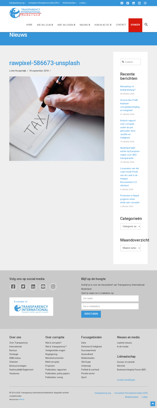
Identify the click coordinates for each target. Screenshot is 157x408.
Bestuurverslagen (18, 366)
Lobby (82, 3)
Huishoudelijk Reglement (21, 369)
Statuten (13, 362)
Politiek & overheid (90, 369)
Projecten (50, 366)
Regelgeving (51, 354)
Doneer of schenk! (126, 362)
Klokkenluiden (69, 3)
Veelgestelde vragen (55, 350)
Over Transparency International (18, 345)
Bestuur (13, 350)
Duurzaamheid (88, 350)
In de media (122, 346)
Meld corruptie (52, 362)
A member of (31, 307)
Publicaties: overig (54, 377)
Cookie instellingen (126, 380)
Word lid (121, 366)
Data (83, 343)
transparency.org (16, 3)
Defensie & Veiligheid (91, 346)
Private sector (88, 373)
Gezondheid (87, 354)
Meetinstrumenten (54, 358)
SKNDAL (22, 399)
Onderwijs (86, 366)
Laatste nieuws (124, 343)
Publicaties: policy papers (57, 373)
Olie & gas (86, 362)
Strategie (13, 354)
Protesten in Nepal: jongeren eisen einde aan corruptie (130, 199)
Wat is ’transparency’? (56, 346)
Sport (84, 377)
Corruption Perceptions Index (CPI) (43, 3)
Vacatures (14, 373)
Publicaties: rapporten (56, 369)
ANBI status (15, 358)
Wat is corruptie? (53, 343)
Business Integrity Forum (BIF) (131, 369)
